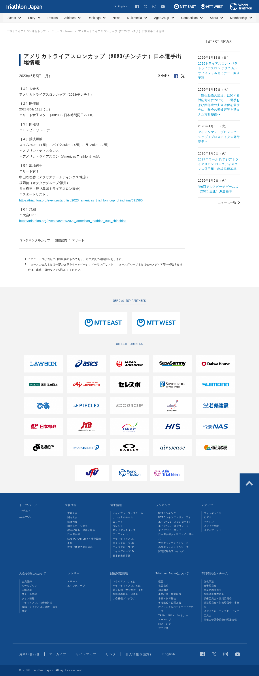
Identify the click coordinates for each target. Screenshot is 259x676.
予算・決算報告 (167, 598)
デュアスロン (120, 534)
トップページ (28, 505)
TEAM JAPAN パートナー (173, 615)
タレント (118, 526)
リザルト (25, 510)
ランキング (163, 505)
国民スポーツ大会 (77, 526)
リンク (111, 654)
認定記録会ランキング (171, 551)
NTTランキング (167, 513)
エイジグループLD (123, 551)
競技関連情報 (119, 573)
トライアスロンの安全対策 (37, 602)
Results (52, 18)
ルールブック (29, 585)
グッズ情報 (28, 598)
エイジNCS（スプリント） (173, 526)
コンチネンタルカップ (34, 240)
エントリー (72, 573)
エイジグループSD (123, 543)
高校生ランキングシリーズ (173, 547)
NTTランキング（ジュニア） (174, 517)
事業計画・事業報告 (169, 594)
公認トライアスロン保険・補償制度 (39, 608)
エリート (78, 240)
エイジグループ (76, 585)
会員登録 (27, 581)
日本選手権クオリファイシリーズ (176, 536)
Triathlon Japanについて (172, 573)
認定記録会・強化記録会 (81, 530)
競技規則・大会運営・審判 (128, 589)
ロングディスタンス (124, 530)
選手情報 (116, 505)
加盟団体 (163, 589)
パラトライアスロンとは (127, 585)
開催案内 (61, 240)
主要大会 (72, 513)
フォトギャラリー (214, 513)
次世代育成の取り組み (80, 547)
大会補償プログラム (124, 598)
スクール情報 (29, 594)
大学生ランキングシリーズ (173, 543)
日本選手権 (73, 534)
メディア (207, 505)
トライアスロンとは (124, 581)
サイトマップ (86, 654)
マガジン (209, 521)
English (122, 6)
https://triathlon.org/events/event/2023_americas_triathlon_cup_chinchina (73, 221)
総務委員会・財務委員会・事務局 (221, 604)
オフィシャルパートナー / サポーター (176, 608)
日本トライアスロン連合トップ (26, 31)
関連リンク (164, 623)
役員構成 (163, 585)
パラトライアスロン (124, 538)
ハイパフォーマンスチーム (128, 513)
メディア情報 (211, 526)
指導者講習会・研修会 (125, 594)
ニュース (25, 516)
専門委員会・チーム (214, 573)
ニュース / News (62, 31)
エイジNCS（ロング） (171, 530)
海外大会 (72, 521)
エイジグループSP (123, 547)
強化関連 (209, 581)
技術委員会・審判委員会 (218, 598)
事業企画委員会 (213, 589)
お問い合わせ (29, 654)
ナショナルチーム (123, 517)
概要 (160, 581)
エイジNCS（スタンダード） (175, 521)
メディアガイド (213, 530)
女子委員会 (210, 585)
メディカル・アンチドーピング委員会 (221, 613)
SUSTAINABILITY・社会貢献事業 (84, 540)
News (116, 18)
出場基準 (27, 589)
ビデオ (208, 517)
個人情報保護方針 (139, 654)
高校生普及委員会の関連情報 (220, 619)
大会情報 (71, 505)
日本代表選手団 (122, 555)
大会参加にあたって (32, 573)
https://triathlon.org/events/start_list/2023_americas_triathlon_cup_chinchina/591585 (81, 200)
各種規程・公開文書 (169, 602)
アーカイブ (164, 619)
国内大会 (72, 517)
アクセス (163, 628)
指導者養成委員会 (214, 594)
